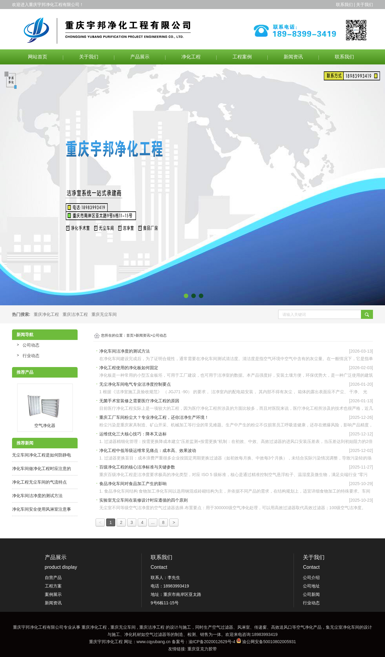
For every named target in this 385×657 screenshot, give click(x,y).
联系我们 (344, 56)
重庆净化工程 (46, 314)
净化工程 (191, 56)
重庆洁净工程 (75, 314)
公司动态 (31, 345)
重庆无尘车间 (104, 314)
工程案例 (242, 56)
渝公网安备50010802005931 (269, 641)
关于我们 (88, 56)
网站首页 (37, 56)
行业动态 (31, 355)
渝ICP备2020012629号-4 (212, 641)
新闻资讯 (293, 56)
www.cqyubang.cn (154, 641)
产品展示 (139, 56)
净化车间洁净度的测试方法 (37, 495)
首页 (131, 335)
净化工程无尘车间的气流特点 (39, 482)
